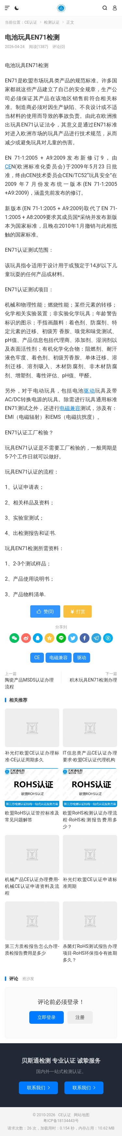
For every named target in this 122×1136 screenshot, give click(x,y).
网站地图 (81, 1115)
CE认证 (60, 8)
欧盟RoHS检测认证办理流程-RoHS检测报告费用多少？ (90, 819)
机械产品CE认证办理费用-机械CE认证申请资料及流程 (32, 886)
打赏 (77, 611)
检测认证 (52, 22)
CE (8, 166)
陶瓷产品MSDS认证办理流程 (29, 683)
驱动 (89, 391)
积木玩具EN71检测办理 (93, 680)
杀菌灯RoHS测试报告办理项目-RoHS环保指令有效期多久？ (90, 953)
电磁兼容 (70, 408)
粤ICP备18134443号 (61, 1120)
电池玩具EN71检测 (32, 37)
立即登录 (46, 1017)
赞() (45, 611)
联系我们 (38, 1087)
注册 (80, 1017)
